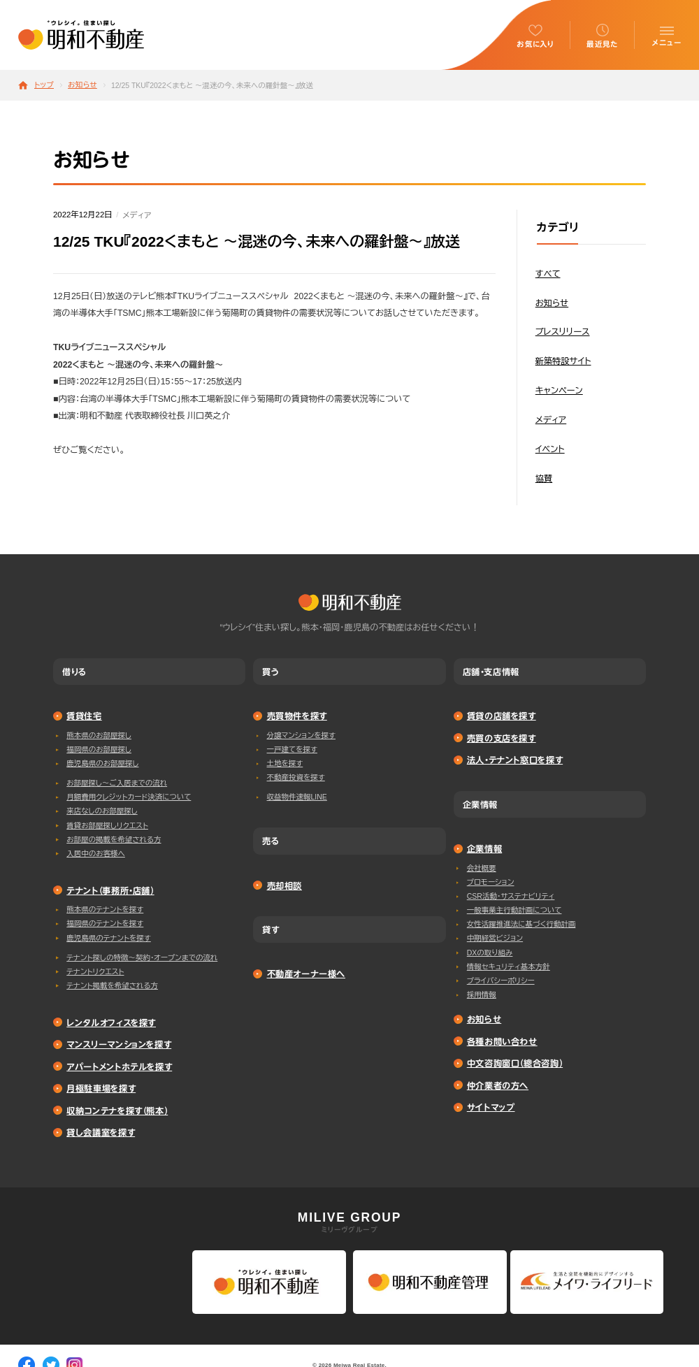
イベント (550, 449)
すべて (548, 274)
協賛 (544, 479)
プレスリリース (562, 332)
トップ (44, 85)
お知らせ (82, 85)
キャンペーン (559, 391)
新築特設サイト (563, 361)
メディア (136, 215)
